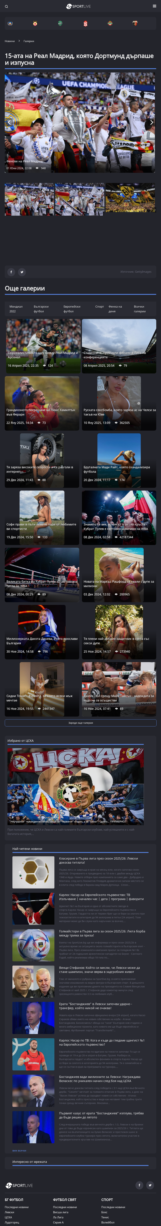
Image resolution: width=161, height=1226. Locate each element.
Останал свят (62, 1172)
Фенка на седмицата (18, 1206)
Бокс (104, 1137)
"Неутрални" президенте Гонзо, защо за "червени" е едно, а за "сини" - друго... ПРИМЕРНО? (67, 747)
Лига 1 (57, 1157)
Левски (9, 1137)
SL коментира (62, 1191)
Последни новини (17, 1131)
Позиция (59, 1196)
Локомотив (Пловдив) (19, 1157)
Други (9, 1221)
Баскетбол (108, 1152)
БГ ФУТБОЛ (14, 1124)
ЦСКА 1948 (12, 1152)
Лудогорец (12, 1147)
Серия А (58, 1147)
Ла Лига (58, 1142)
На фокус (59, 1216)
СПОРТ (107, 1124)
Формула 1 (108, 1157)
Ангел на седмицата (18, 1211)
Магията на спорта (17, 1196)
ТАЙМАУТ (12, 1178)
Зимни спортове (112, 1162)
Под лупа (59, 1206)
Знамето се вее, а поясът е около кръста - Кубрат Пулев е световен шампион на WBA (116, 526)
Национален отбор (17, 1172)
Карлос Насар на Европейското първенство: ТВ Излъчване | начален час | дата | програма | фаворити (101, 823)
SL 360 (59, 1178)
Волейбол (107, 1147)
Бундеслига (60, 1152)
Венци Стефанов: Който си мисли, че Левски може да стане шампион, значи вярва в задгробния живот (99, 895)
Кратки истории (63, 1221)
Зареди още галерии (81, 722)
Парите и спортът (65, 1211)
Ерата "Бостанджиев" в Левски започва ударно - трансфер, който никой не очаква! (95, 931)
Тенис (105, 1142)
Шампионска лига (65, 1162)
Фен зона (11, 1216)
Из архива (59, 1201)
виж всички (19, 1075)
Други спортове (111, 1167)
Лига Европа (61, 1167)
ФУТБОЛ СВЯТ (64, 1124)
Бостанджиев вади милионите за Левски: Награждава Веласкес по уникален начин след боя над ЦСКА (99, 1004)
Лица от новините (17, 1191)
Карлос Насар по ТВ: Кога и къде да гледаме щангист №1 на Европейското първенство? (102, 967)
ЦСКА (8, 1142)
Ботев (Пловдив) (16, 1162)
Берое (9, 1167)
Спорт (99, 306)
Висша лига (60, 1137)
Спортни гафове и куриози (22, 1201)
